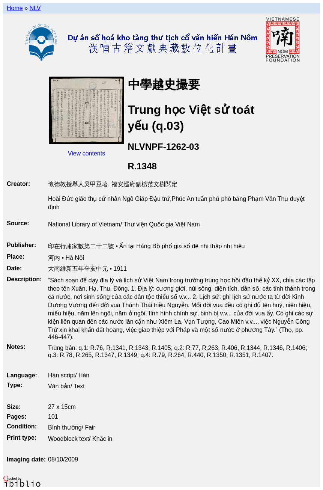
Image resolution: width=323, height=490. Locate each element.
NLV (35, 8)
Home (15, 8)
